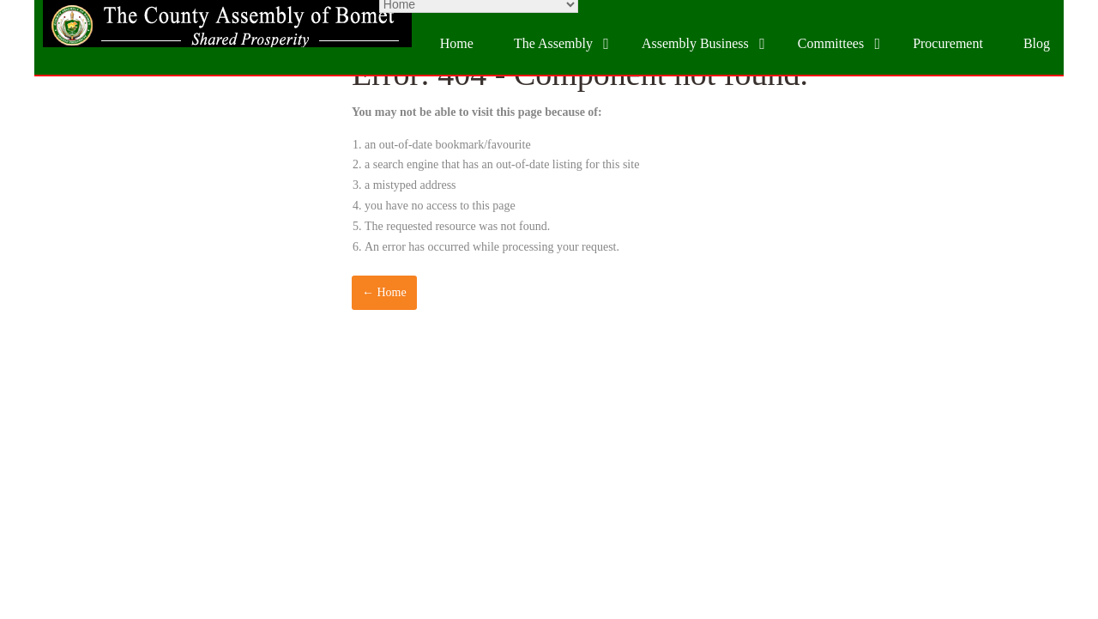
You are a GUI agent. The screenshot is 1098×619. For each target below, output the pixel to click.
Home (457, 43)
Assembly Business (695, 43)
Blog (1036, 43)
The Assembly (553, 43)
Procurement (948, 43)
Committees (831, 43)
